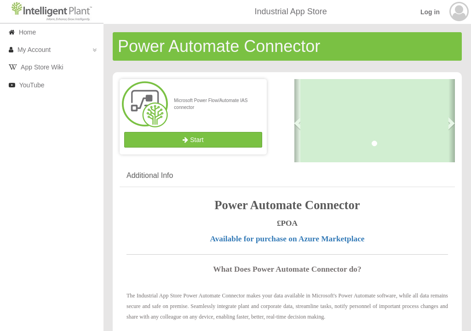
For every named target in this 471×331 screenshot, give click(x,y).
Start (193, 139)
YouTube (27, 85)
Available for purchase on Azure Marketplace (287, 238)
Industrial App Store (291, 11)
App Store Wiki (36, 67)
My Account (53, 49)
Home (22, 32)
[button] (297, 121)
